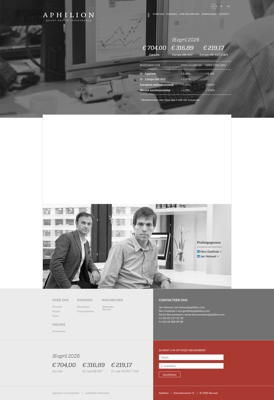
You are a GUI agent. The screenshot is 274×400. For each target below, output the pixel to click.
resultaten (83, 306)
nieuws (58, 324)
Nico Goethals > (211, 251)
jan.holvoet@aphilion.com (190, 307)
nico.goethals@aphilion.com (193, 310)
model (56, 311)
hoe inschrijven (189, 14)
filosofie (57, 306)
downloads (209, 14)
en (228, 6)
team (55, 315)
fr (221, 6)
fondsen (171, 14)
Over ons (158, 14)
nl (214, 6)
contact (224, 14)
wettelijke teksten (108, 308)
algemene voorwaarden (66, 392)
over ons (60, 300)
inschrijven (112, 300)
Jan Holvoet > (209, 256)
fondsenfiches (85, 311)
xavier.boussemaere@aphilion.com (205, 314)
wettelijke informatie (97, 392)
